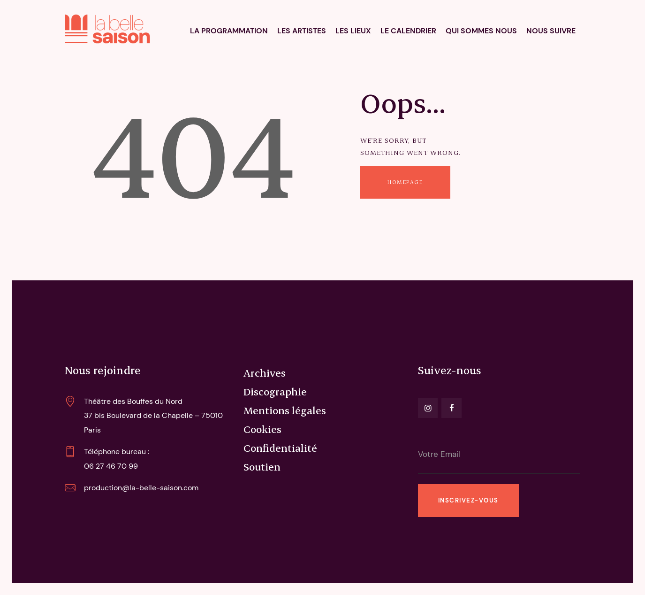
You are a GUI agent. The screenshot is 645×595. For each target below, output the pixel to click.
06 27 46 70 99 (111, 466)
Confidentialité (280, 447)
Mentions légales (284, 410)
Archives (264, 372)
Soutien (262, 466)
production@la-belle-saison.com (141, 488)
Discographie (275, 391)
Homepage (405, 181)
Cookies (262, 428)
